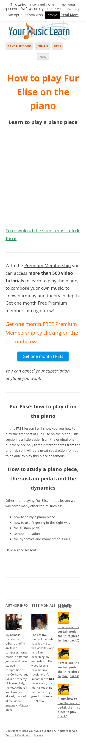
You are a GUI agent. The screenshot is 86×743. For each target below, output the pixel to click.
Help (57, 46)
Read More (70, 15)
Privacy (38, 735)
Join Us (42, 46)
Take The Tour (19, 46)
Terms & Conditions (18, 735)
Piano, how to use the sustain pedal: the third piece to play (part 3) (69, 707)
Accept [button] (52, 15)
